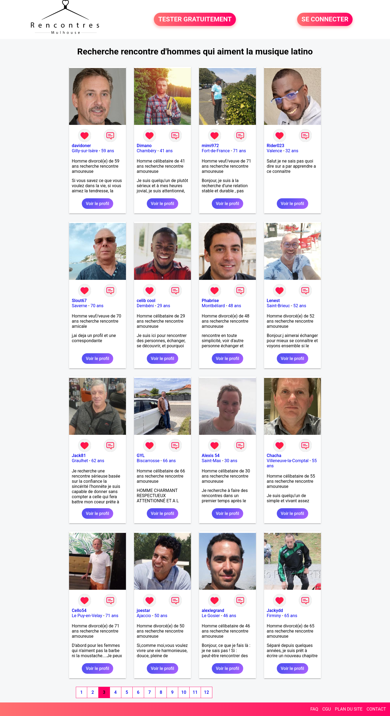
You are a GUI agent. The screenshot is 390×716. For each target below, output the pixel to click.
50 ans (160, 615)
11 (195, 692)
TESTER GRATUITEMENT (195, 19)
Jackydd (275, 610)
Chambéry (147, 150)
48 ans (234, 305)
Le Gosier (211, 615)
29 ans (163, 305)
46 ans (229, 615)
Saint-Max (211, 460)
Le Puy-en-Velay (87, 615)
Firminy (274, 615)
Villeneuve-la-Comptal (287, 460)
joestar (143, 610)
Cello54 (79, 610)
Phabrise (210, 300)
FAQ (314, 709)
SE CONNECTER (324, 19)
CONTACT (376, 709)
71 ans (239, 150)
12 (206, 692)
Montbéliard (213, 305)
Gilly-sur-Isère (85, 150)
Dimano (144, 145)
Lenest (273, 300)
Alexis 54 (211, 455)
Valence (274, 150)
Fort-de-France (216, 150)
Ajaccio (144, 615)
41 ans (166, 150)
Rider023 (275, 145)
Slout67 (79, 300)
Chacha (274, 455)
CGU (326, 709)
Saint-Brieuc (278, 305)
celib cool (146, 300)
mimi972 (210, 145)
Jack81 (79, 455)
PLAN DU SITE (349, 709)
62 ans (97, 460)
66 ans (169, 460)
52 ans (299, 305)
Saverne (79, 305)
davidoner (81, 145)
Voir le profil (97, 203)
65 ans (290, 615)
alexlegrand (213, 610)
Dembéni (145, 305)
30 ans (230, 460)
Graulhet (80, 460)
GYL (141, 455)
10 (183, 692)
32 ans (291, 150)
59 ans (107, 150)
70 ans (96, 305)
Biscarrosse (148, 460)
